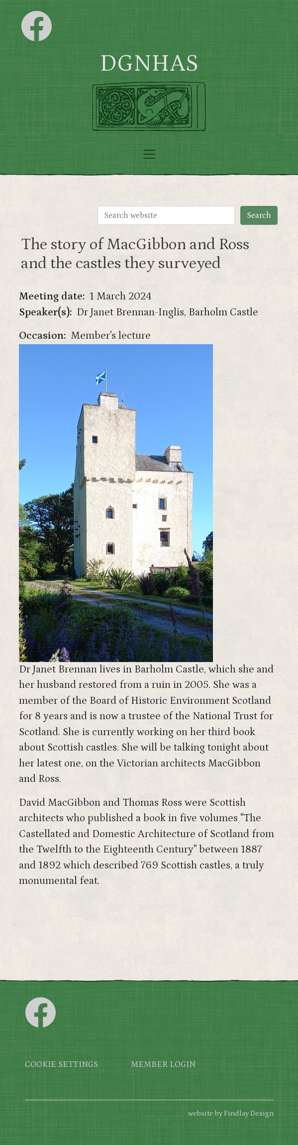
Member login (163, 1064)
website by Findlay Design (231, 1113)
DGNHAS (149, 63)
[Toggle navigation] (149, 154)
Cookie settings (61, 1064)
